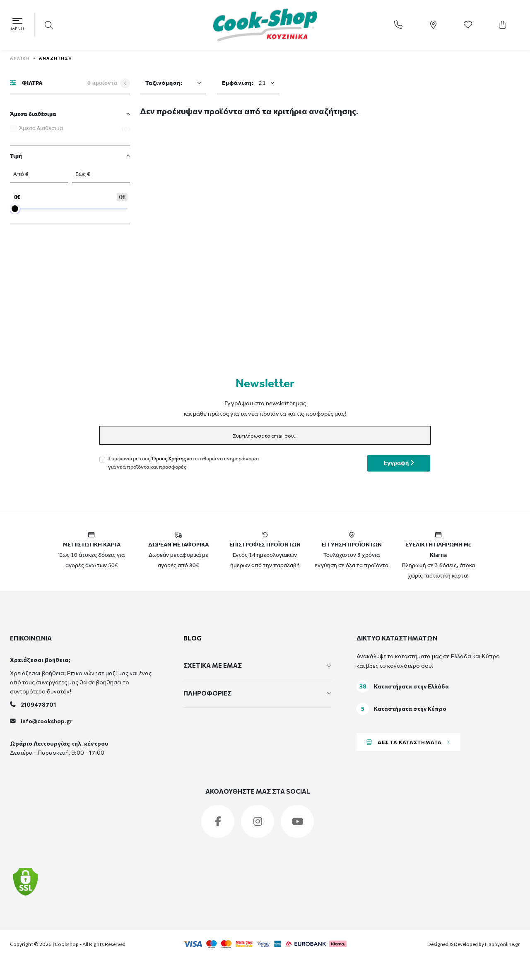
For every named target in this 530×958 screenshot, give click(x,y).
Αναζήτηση (55, 57)
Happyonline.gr (502, 944)
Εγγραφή (399, 463)
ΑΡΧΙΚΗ (20, 57)
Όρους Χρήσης (168, 459)
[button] (50, 25)
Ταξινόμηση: (164, 83)
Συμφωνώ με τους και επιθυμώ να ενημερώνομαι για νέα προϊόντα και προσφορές (183, 463)
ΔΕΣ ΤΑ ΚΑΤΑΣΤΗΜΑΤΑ (408, 742)
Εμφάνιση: (244, 83)
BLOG (192, 638)
